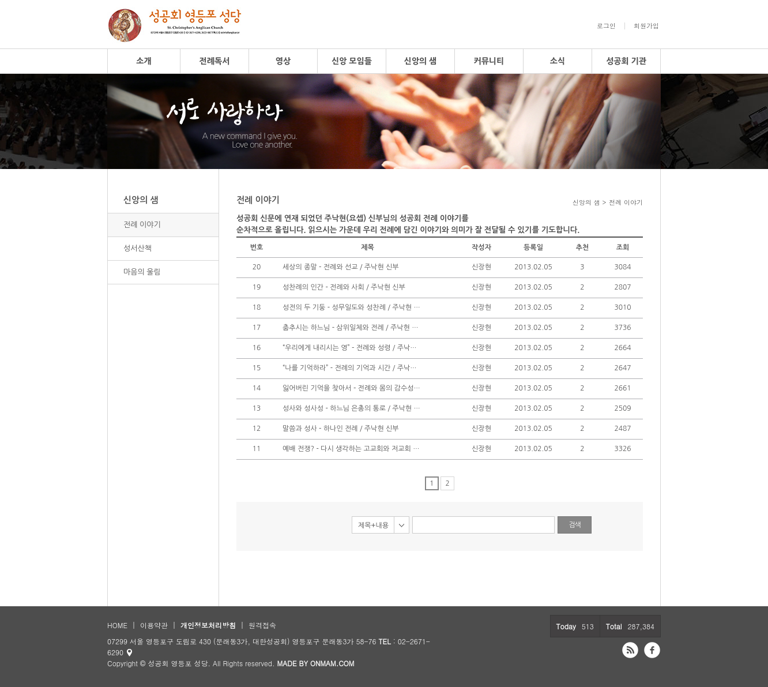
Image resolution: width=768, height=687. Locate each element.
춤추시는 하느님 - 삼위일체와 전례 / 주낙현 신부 (352, 327)
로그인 (606, 25)
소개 (143, 61)
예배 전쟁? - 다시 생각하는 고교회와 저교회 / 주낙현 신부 (352, 448)
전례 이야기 (142, 224)
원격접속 (262, 625)
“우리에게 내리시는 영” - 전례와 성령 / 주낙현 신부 (352, 347)
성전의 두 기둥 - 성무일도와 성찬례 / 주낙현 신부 (352, 307)
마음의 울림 (142, 272)
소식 (557, 61)
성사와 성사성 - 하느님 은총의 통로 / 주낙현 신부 (352, 408)
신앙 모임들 (352, 61)
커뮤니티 (489, 61)
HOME (117, 625)
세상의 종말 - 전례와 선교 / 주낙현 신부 (341, 267)
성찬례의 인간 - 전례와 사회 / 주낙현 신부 (344, 287)
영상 (283, 61)
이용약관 (154, 625)
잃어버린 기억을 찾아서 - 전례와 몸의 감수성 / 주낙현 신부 (352, 388)
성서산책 (137, 248)
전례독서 (214, 61)
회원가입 (646, 25)
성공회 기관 (626, 61)
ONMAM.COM (332, 663)
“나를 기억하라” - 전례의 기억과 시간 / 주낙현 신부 (352, 368)
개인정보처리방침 (208, 625)
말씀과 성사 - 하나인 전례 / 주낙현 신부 (341, 428)
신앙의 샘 (420, 61)
